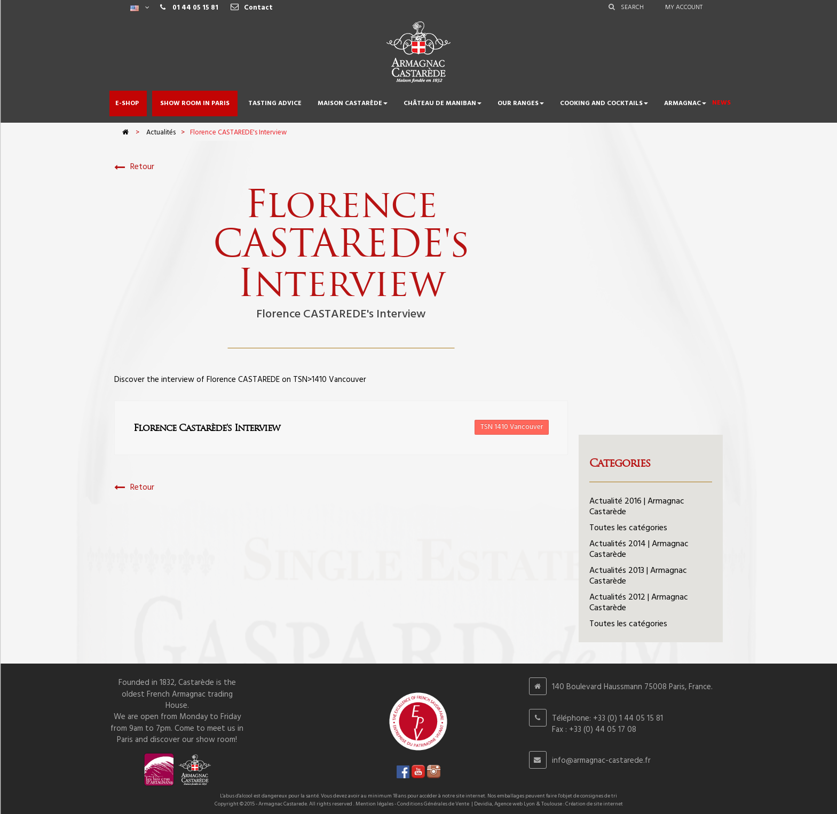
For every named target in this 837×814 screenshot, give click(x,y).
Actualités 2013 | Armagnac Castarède (638, 576)
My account (683, 7)
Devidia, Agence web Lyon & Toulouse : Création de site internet (548, 804)
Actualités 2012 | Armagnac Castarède (638, 602)
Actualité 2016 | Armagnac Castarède (636, 506)
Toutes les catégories (628, 528)
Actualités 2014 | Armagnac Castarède (639, 549)
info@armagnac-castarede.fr (601, 760)
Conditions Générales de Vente (433, 804)
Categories (619, 463)
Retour (134, 167)
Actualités (161, 132)
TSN (300, 379)
